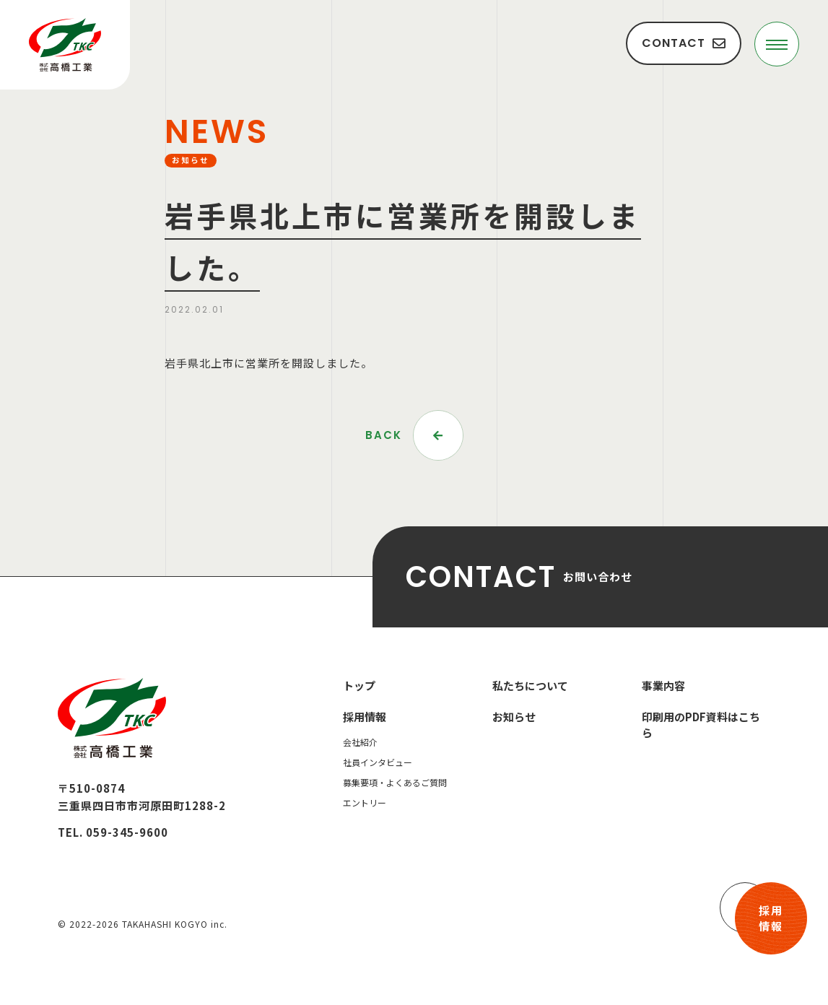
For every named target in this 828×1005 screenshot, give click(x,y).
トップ (359, 685)
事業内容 (663, 685)
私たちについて (530, 685)
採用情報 (770, 918)
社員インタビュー (377, 762)
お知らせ (514, 716)
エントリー (364, 802)
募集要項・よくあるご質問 (395, 782)
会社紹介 (360, 742)
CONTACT (684, 43)
